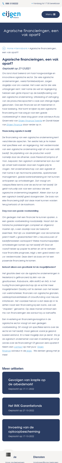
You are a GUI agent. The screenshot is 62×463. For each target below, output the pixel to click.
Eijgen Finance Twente (30, 120)
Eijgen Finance (14, 124)
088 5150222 (10, 3)
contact (18, 347)
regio (29, 350)
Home (10, 48)
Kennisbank (21, 48)
